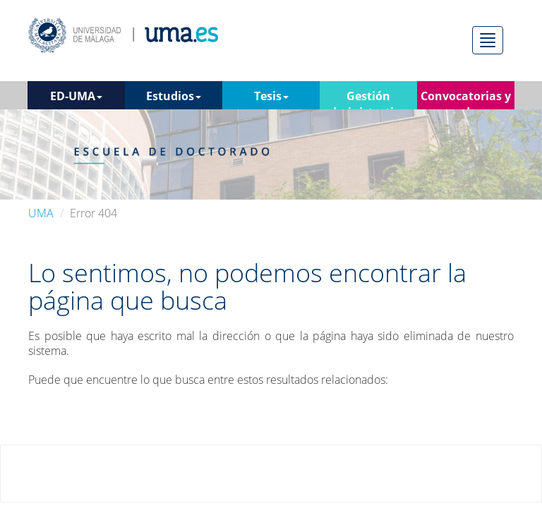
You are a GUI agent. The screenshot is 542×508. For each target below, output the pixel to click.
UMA (41, 213)
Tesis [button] (271, 96)
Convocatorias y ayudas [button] (466, 98)
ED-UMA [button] (76, 96)
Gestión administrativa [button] (368, 98)
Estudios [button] (173, 96)
